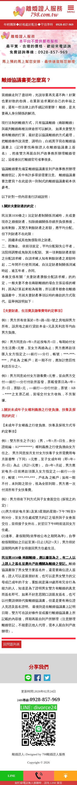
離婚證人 (18, 754)
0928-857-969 (64, 24)
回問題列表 (11, 644)
